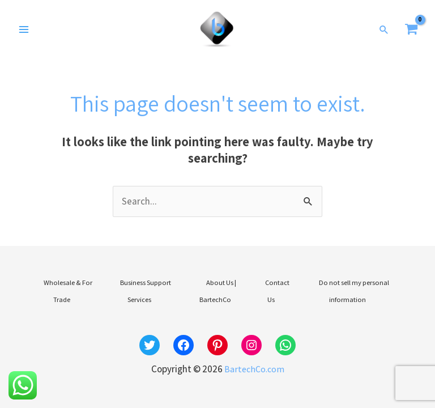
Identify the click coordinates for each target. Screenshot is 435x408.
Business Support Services (143, 290)
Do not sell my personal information (349, 290)
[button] (384, 33)
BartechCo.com (254, 360)
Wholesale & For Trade (65, 290)
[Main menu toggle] (23, 32)
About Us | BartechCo (219, 290)
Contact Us (273, 290)
